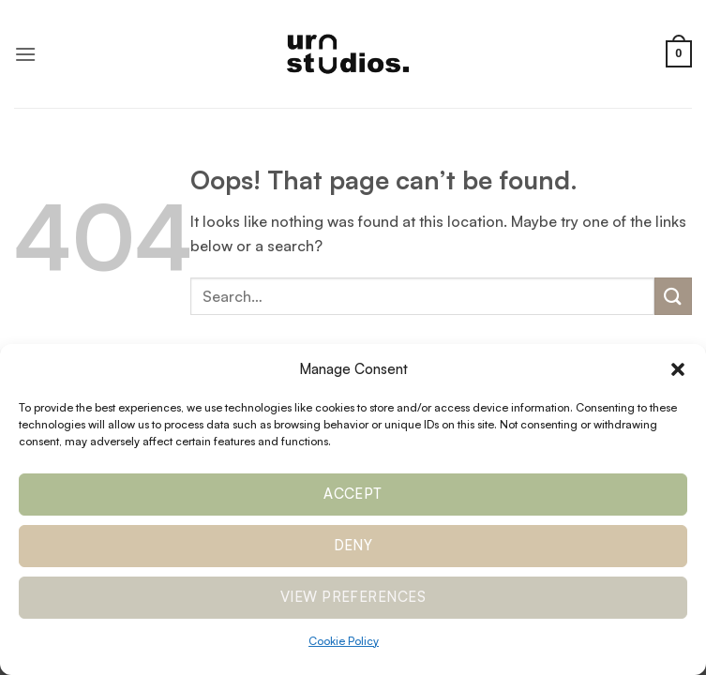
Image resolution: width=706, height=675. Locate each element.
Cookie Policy (343, 641)
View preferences (353, 597)
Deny (353, 545)
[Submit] (673, 296)
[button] (677, 369)
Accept (353, 493)
